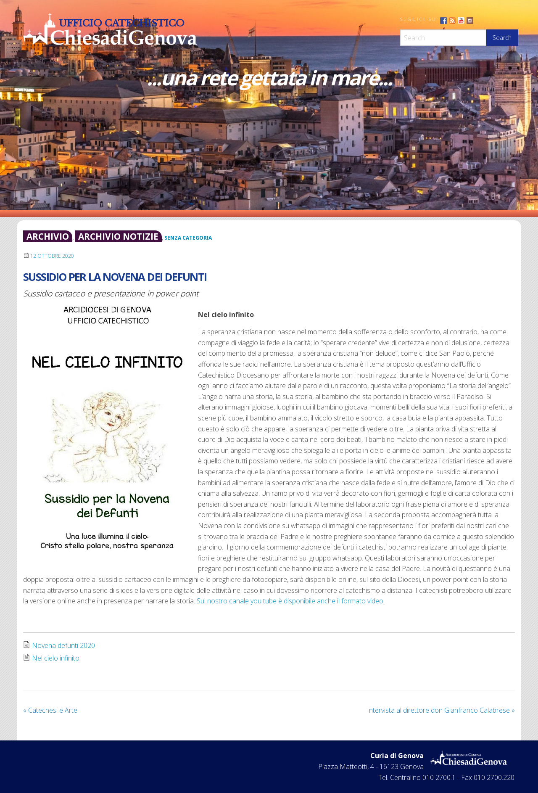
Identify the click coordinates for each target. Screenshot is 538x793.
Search (502, 38)
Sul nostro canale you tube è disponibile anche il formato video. (291, 600)
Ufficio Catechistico (122, 23)
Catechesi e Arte (50, 710)
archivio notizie (118, 236)
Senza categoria (188, 237)
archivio (47, 236)
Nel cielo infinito (55, 658)
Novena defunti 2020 (63, 645)
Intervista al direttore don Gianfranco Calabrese (441, 710)
